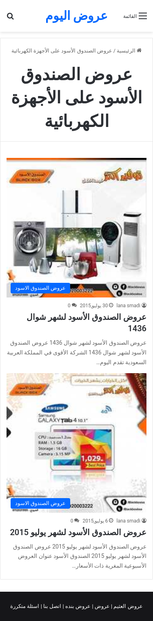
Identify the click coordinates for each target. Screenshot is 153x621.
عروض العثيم (127, 606)
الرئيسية (129, 51)
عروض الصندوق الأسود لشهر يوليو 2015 (78, 532)
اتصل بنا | (52, 606)
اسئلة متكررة (25, 606)
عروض (102, 606)
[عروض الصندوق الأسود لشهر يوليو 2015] (76, 443)
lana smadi (128, 305)
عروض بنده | (77, 606)
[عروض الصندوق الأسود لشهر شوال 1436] (76, 227)
